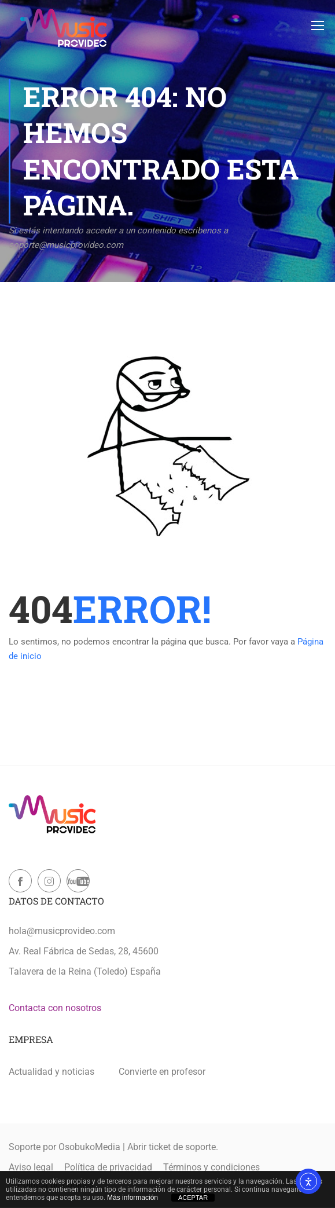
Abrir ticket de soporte (171, 1146)
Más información (132, 1198)
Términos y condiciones (211, 1167)
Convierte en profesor (162, 1071)
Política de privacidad (108, 1167)
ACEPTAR (193, 1197)
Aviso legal (31, 1167)
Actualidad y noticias (51, 1071)
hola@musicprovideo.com (62, 930)
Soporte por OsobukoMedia (64, 1146)
